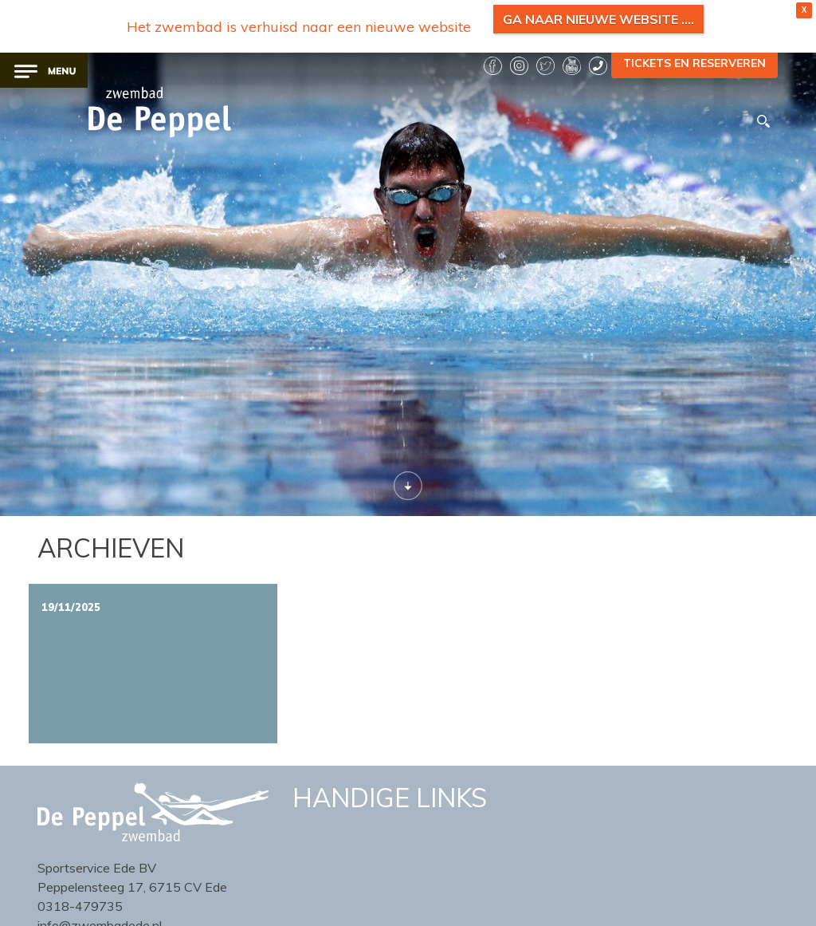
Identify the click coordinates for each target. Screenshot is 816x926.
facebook (493, 66)
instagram (519, 66)
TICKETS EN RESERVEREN (694, 63)
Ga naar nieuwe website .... (598, 19)
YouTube (572, 66)
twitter (545, 66)
